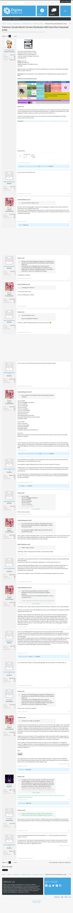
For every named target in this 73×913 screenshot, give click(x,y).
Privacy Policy (36, 911)
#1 (69, 172)
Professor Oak (36, 41)
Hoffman (21, 234)
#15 (69, 694)
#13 (69, 635)
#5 (69, 315)
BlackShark (9, 650)
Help (62, 906)
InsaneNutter (30, 462)
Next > (16, 45)
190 (14, 389)
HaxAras (36, 462)
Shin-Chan (35, 175)
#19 (69, 839)
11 (14, 656)
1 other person (45, 175)
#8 (69, 459)
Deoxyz (30, 175)
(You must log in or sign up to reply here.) (60, 871)
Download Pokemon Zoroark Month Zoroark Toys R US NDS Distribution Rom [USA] (46, 130)
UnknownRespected (9, 382)
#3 (69, 230)
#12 (69, 590)
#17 (69, 775)
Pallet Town (12, 68)
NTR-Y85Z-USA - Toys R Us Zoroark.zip (33, 163)
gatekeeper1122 (23, 175)
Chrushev (9, 709)
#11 (69, 563)
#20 (69, 867)
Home (66, 906)
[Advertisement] (55, 61)
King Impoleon (22, 462)
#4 (69, 287)
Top (70, 906)
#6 (69, 341)
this (18, 478)
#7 (69, 395)
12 (14, 197)
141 (14, 800)
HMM (20, 495)
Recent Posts (16, 19)
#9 (69, 491)
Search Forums (7, 19)
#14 (69, 662)
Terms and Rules (36, 910)
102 (14, 65)
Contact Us (57, 906)
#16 (69, 720)
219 (14, 225)
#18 (69, 808)
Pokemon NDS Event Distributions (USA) (18, 41)
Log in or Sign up (65, 1)
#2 (69, 202)
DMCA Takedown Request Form (50, 30)
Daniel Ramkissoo (9, 191)
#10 (69, 523)
